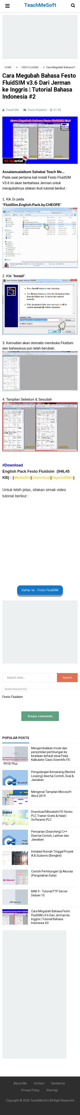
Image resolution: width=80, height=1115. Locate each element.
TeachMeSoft (39, 1100)
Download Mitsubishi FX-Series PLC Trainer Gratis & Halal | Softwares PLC (52, 815)
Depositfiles (62, 477)
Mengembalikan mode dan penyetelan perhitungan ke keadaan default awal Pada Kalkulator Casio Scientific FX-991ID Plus (37, 756)
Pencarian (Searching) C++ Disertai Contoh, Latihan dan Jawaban (50, 835)
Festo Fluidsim (38, 110)
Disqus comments (40, 716)
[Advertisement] (41, 36)
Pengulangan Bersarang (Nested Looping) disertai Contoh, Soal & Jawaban (53, 775)
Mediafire (22, 477)
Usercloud (41, 477)
